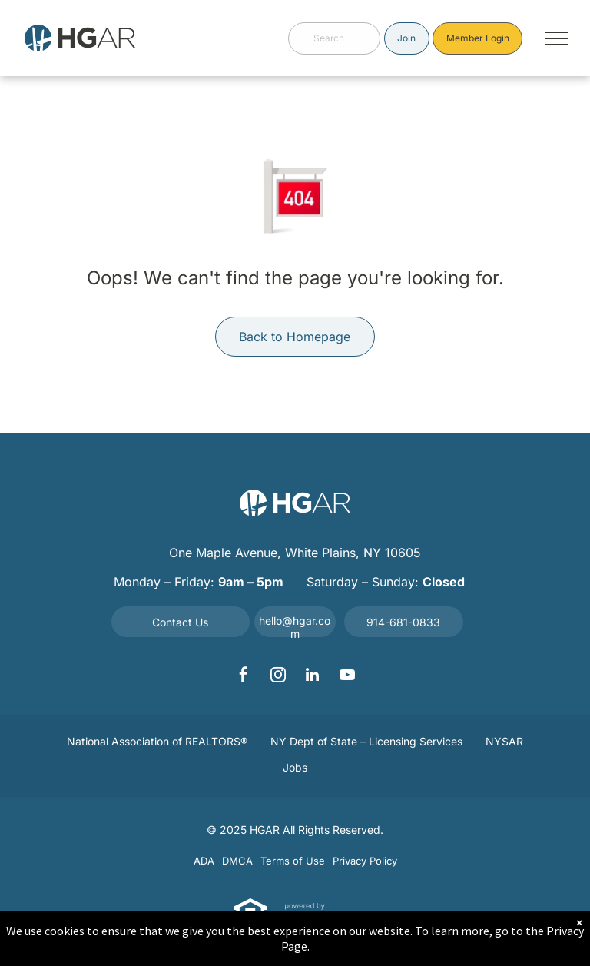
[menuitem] (157, 742)
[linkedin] (312, 676)
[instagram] (278, 676)
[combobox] (334, 38)
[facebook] (243, 676)
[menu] (556, 38)
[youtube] (347, 676)
